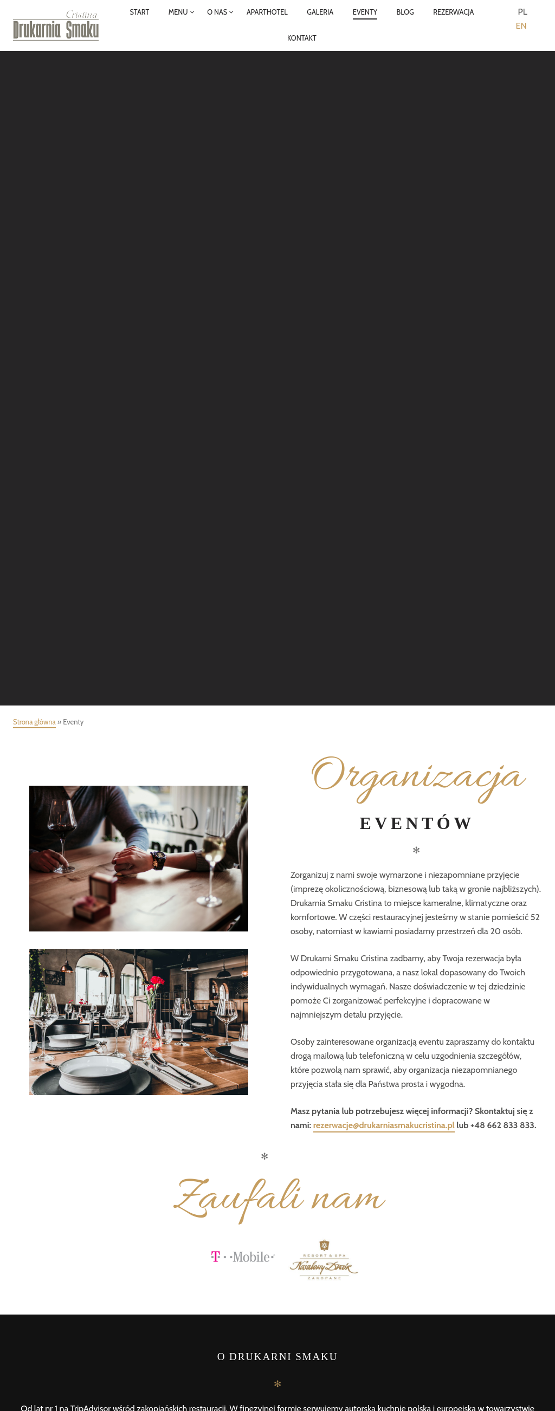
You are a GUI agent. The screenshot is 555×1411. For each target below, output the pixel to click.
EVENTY (365, 12)
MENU (178, 12)
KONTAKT (302, 38)
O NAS (217, 12)
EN (521, 26)
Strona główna (34, 721)
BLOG (405, 12)
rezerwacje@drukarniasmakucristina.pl (384, 1125)
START (139, 12)
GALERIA (320, 12)
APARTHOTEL (267, 12)
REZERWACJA (453, 12)
